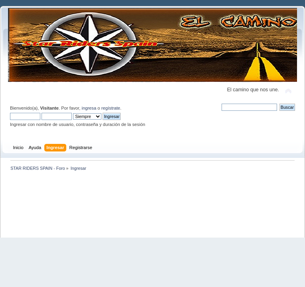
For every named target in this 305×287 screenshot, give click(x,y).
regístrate (110, 108)
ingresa (88, 108)
